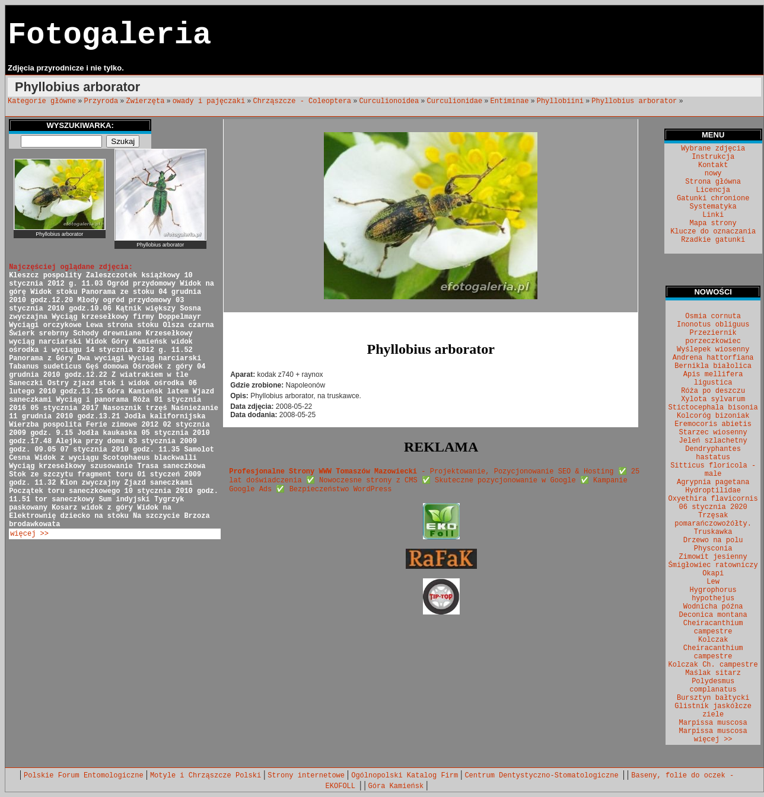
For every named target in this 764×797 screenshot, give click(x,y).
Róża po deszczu (713, 391)
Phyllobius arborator (634, 101)
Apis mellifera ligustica (713, 378)
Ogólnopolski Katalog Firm (404, 776)
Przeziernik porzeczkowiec (713, 337)
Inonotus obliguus (713, 325)
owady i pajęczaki (209, 101)
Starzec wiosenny (713, 432)
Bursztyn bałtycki (713, 698)
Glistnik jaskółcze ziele (713, 710)
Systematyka (713, 207)
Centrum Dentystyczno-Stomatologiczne (543, 776)
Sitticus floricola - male (713, 470)
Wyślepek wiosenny (713, 349)
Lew (713, 582)
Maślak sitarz (713, 673)
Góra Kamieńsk (396, 786)
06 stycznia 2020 (713, 507)
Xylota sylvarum (713, 399)
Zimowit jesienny (713, 557)
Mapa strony (713, 223)
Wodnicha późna (713, 607)
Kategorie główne (42, 101)
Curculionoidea (389, 101)
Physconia (713, 549)
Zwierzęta (145, 101)
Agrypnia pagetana (713, 482)
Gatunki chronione (713, 198)
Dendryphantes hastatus (713, 453)
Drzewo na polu (713, 540)
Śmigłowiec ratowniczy (713, 565)
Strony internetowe (306, 776)
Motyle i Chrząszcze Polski (205, 776)
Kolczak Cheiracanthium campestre (713, 648)
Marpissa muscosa (713, 723)
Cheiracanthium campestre (713, 627)
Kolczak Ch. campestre (713, 665)
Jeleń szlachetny (713, 441)
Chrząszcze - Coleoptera (302, 101)
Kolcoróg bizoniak (713, 416)
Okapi (713, 573)
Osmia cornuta (713, 316)
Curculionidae (455, 101)
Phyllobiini (560, 101)
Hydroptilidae (713, 490)
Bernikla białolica (713, 366)
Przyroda (101, 101)
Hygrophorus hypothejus (713, 594)
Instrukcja (713, 157)
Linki (713, 215)
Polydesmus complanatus (713, 685)
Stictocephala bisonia (713, 408)
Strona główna (713, 182)
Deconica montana (713, 615)
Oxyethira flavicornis (713, 499)
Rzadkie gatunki (713, 240)
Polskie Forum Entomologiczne (84, 776)
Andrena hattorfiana (713, 358)
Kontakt (713, 165)
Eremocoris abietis (713, 424)
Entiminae (510, 101)
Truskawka (713, 532)
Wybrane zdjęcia (713, 149)
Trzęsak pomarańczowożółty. (713, 519)
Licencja (713, 190)
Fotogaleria (109, 35)
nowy (713, 173)
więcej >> (29, 534)
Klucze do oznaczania (713, 232)
